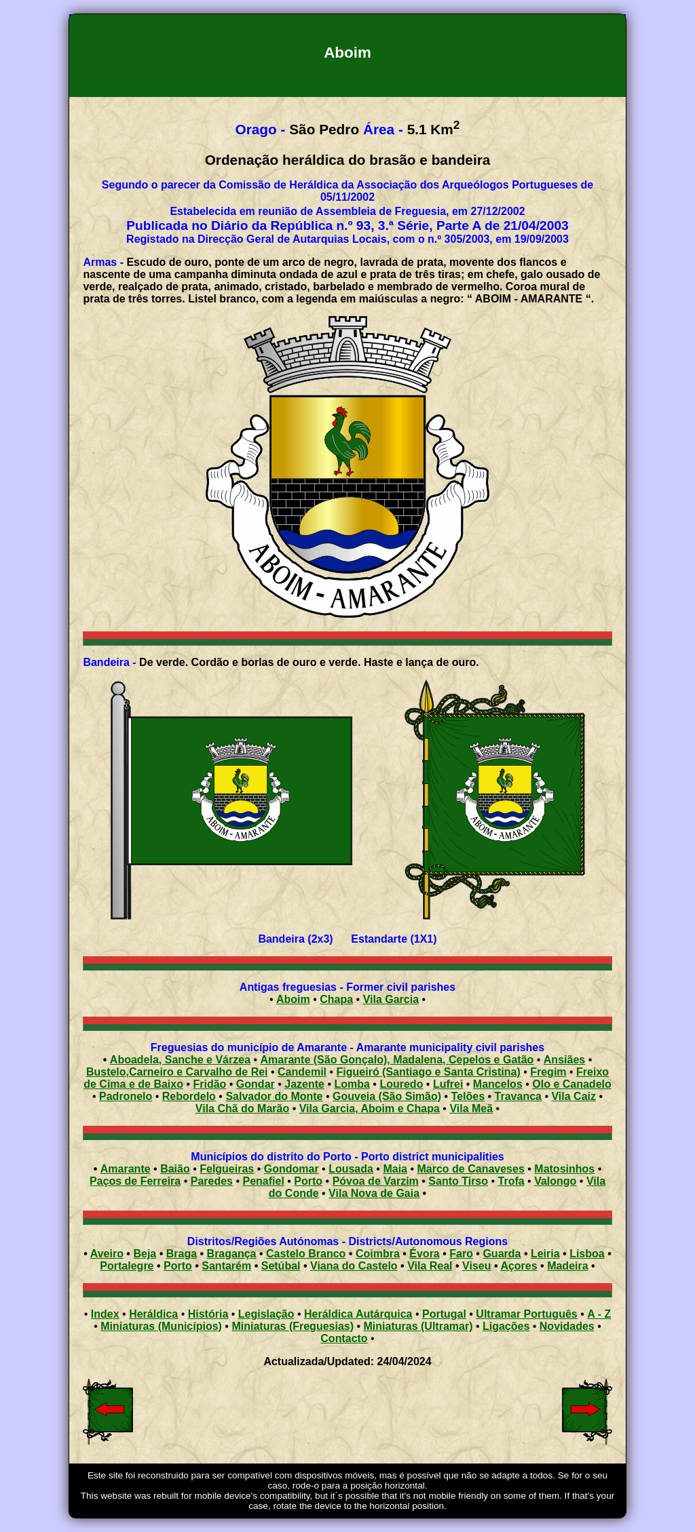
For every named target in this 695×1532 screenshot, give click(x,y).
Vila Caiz (573, 1096)
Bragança (232, 1253)
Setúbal (281, 1266)
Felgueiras (227, 1169)
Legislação (266, 1314)
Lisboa (587, 1253)
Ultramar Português (526, 1314)
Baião (175, 1169)
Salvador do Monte (273, 1096)
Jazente (304, 1084)
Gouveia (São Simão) (387, 1096)
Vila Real (429, 1266)
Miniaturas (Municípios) (161, 1326)
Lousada (350, 1169)
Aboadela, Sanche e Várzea (180, 1059)
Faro (461, 1253)
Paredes (212, 1181)
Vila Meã (471, 1108)
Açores (518, 1266)
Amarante (125, 1169)
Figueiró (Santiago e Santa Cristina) (429, 1072)
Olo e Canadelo (571, 1084)
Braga (181, 1253)
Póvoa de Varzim (376, 1181)
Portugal (444, 1314)
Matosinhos (564, 1169)
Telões (468, 1096)
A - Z (599, 1314)
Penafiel (263, 1181)
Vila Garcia (391, 999)
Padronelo (125, 1096)
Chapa (336, 999)
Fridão (209, 1084)
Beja (144, 1253)
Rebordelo (189, 1096)
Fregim (548, 1072)
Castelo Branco (305, 1253)
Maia (395, 1169)
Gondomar (291, 1169)
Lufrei (448, 1084)
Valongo (555, 1181)
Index (105, 1314)
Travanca (518, 1096)
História (208, 1314)
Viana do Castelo (354, 1266)
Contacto (343, 1338)
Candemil (302, 1072)
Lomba (351, 1084)
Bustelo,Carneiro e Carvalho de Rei (177, 1072)
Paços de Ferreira (135, 1181)
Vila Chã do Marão (242, 1108)
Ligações (506, 1326)
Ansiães (564, 1059)
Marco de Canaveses (471, 1169)
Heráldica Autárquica (358, 1314)
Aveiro (107, 1253)
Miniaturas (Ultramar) (418, 1326)
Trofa (511, 1181)
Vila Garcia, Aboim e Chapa (369, 1108)
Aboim (293, 999)
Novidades (567, 1326)
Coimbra (378, 1253)
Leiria (545, 1253)
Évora (424, 1253)
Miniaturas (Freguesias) (292, 1326)
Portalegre (126, 1266)
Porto (308, 1181)
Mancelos (498, 1084)
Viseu (476, 1266)
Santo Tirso (458, 1181)
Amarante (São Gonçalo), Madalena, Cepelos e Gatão (397, 1059)
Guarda (502, 1253)
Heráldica (153, 1314)
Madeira (567, 1266)
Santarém (226, 1266)
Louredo (401, 1084)
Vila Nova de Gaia (373, 1193)
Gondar (255, 1084)
